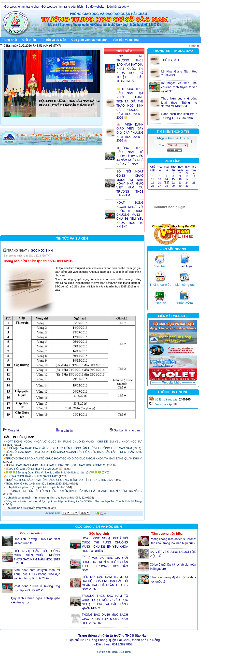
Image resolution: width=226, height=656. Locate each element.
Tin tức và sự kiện (54, 40)
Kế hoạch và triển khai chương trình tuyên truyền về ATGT (179, 87)
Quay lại (11, 430)
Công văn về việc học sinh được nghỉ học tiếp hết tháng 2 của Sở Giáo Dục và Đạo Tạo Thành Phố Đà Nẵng (73, 501)
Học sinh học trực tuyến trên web (26, 507)
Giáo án (160, 303)
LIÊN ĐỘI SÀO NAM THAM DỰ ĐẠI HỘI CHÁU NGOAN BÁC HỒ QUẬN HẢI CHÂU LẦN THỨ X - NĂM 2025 (73, 451)
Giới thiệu (30, 40)
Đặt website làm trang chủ (22, 6)
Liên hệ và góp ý (118, 6)
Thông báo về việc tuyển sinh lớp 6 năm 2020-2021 (37, 483)
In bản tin (64, 430)
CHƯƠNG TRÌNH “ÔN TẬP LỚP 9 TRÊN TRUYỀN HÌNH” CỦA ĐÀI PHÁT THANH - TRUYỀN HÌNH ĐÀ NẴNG (73, 490)
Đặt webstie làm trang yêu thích (63, 6)
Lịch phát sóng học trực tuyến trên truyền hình (34, 487)
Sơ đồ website (95, 6)
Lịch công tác (185, 284)
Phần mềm (185, 303)
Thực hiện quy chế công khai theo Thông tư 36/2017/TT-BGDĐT (179, 102)
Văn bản (160, 266)
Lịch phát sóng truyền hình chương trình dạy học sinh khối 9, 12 (45, 497)
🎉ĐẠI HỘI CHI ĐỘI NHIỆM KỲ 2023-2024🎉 (33, 468)
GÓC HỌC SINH (42, 250)
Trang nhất (9, 40)
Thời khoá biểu (160, 284)
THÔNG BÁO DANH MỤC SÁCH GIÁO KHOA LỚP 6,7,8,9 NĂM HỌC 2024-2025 (56, 465)
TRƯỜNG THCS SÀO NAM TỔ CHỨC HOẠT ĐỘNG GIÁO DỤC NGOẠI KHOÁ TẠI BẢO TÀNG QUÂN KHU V (73, 458)
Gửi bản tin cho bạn (125, 430)
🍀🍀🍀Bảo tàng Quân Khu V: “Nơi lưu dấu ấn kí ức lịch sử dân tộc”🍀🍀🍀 (53, 472)
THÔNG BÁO (170, 60)
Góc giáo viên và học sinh (90, 40)
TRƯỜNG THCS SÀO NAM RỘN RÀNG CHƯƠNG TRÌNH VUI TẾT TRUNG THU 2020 (59, 479)
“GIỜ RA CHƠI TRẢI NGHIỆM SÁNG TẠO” (31, 476)
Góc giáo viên (31, 533)
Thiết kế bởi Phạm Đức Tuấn (113, 651)
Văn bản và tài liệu (127, 40)
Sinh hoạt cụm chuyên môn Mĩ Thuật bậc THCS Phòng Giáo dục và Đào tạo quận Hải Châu (37, 574)
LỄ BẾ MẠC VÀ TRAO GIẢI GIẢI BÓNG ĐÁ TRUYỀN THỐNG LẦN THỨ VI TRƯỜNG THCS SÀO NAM (68, 448)
